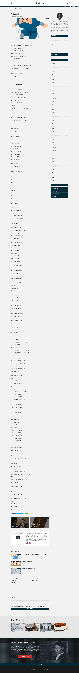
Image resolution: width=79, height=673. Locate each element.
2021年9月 (53, 153)
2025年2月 (53, 71)
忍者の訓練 (20, 8)
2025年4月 (53, 66)
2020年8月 (53, 172)
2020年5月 (53, 177)
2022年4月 (53, 134)
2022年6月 (53, 128)
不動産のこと (55, 191)
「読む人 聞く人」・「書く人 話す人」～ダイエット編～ (34, 554)
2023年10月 (53, 98)
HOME (13, 8)
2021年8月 (53, 155)
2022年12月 (53, 117)
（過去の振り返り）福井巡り (30, 633)
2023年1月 (53, 115)
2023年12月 (53, 96)
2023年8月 (53, 104)
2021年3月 (53, 158)
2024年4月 (53, 90)
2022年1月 (53, 142)
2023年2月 (53, 112)
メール (12, 597)
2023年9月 (53, 101)
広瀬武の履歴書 (55, 193)
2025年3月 (53, 68)
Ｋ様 (52, 44)
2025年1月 (53, 74)
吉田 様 (52, 39)
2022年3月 (53, 136)
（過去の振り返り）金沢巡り (45, 633)
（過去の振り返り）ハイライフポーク (61, 634)
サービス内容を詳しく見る (24, 656)
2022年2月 (53, 139)
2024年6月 (53, 85)
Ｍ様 (52, 47)
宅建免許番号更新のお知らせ (28, 568)
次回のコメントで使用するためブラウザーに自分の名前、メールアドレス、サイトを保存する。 (28, 606)
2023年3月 (53, 109)
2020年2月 (53, 180)
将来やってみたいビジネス (28, 561)
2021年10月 (53, 150)
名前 (11, 593)
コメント (13, 582)
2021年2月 (53, 161)
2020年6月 (53, 174)
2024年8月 (53, 82)
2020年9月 (53, 169)
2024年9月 (53, 79)
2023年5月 (53, 106)
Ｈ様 (52, 41)
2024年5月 (53, 87)
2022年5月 (53, 131)
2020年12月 (53, 166)
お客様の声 (55, 188)
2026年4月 (53, 63)
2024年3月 (53, 93)
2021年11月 (53, 147)
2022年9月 (53, 120)
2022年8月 (53, 123)
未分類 (16, 8)
